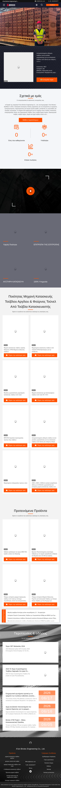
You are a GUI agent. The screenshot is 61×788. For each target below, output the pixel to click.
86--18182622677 (53, 1)
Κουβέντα (52, 5)
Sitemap (49, 769)
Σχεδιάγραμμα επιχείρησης (48, 756)
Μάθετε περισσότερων (30, 120)
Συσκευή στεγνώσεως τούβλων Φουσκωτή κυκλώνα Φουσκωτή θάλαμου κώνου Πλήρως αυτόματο (32, 618)
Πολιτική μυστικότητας (48, 772)
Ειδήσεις (49, 766)
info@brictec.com (40, 1)
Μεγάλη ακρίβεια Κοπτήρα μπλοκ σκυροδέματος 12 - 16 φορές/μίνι (26, 613)
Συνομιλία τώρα (46, 80)
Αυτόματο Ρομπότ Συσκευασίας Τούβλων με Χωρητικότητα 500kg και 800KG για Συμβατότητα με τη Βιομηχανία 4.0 (32, 616)
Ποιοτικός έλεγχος (48, 763)
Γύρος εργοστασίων (49, 759)
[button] (8, 25)
